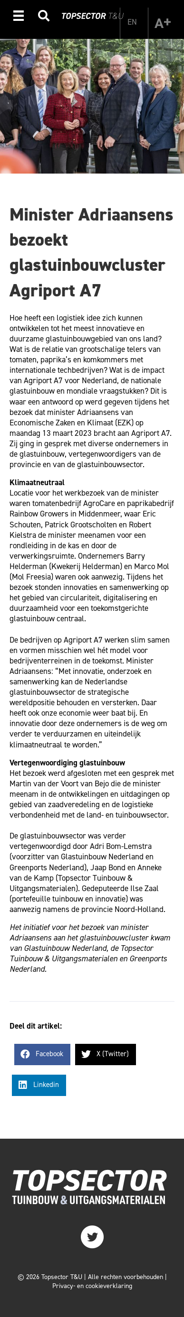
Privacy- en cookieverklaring (92, 1285)
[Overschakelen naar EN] (132, 22)
